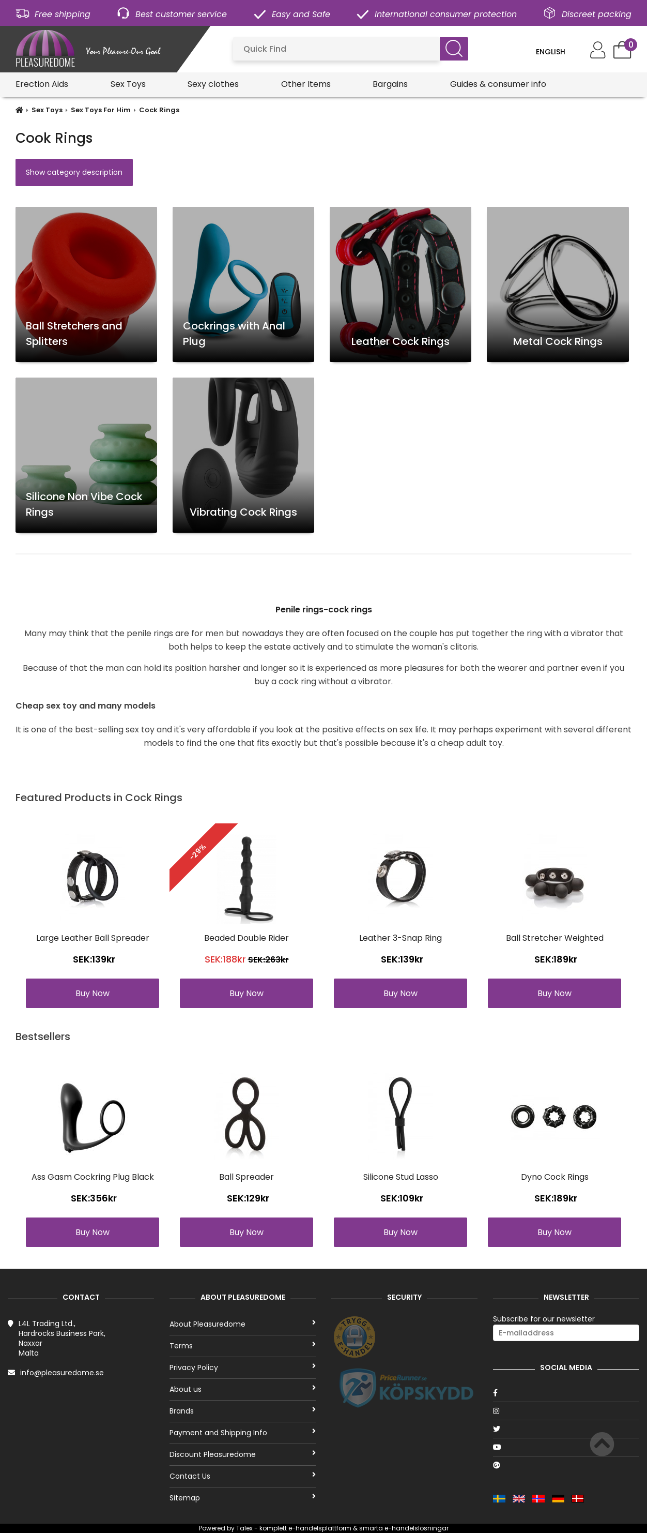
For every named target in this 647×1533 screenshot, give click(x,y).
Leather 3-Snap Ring (400, 938)
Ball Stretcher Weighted (555, 938)
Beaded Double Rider (246, 938)
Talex (244, 1528)
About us (243, 1389)
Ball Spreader (246, 1177)
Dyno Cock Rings (555, 1177)
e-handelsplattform (319, 1528)
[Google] (566, 1465)
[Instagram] (566, 1411)
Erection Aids (42, 84)
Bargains (390, 84)
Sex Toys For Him (101, 110)
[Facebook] (566, 1393)
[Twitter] (566, 1429)
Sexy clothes (213, 84)
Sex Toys (128, 84)
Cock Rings (159, 110)
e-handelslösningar (416, 1528)
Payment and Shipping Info (243, 1432)
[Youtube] (566, 1447)
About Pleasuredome (243, 1324)
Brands (243, 1411)
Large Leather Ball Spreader (92, 938)
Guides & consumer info (498, 84)
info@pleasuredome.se (62, 1372)
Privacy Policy (243, 1367)
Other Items (306, 84)
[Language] (557, 51)
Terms (243, 1346)
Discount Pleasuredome (243, 1454)
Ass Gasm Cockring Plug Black (93, 1177)
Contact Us (243, 1476)
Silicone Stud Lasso (400, 1177)
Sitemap (243, 1498)
